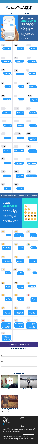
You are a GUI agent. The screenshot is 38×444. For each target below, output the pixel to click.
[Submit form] (3, 369)
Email (2, 355)
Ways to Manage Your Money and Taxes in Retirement (10, 409)
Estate (20, 420)
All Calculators (22, 426)
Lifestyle (21, 423)
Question (2, 361)
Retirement (21, 418)
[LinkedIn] (11, 13)
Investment (21, 419)
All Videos (21, 425)
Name (2, 350)
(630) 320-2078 (26, 13)
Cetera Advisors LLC (22, 436)
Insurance (21, 421)
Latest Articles (22, 424)
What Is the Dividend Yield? (28, 388)
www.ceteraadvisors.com (13, 440)
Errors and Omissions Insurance (10, 388)
